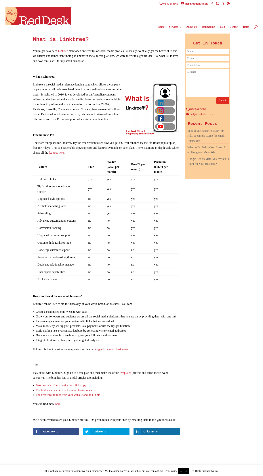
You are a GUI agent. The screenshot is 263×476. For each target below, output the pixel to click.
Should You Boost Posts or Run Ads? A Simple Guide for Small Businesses (205, 135)
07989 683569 (170, 3)
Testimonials (208, 27)
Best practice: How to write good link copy (61, 385)
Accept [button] (183, 471)
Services (173, 27)
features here (56, 152)
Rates (246, 27)
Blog (222, 27)
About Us (191, 27)
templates (125, 372)
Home (161, 27)
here (57, 403)
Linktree (63, 50)
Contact (234, 27)
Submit (222, 100)
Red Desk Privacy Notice (204, 470)
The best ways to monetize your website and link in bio (68, 394)
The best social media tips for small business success (67, 390)
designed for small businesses (111, 349)
